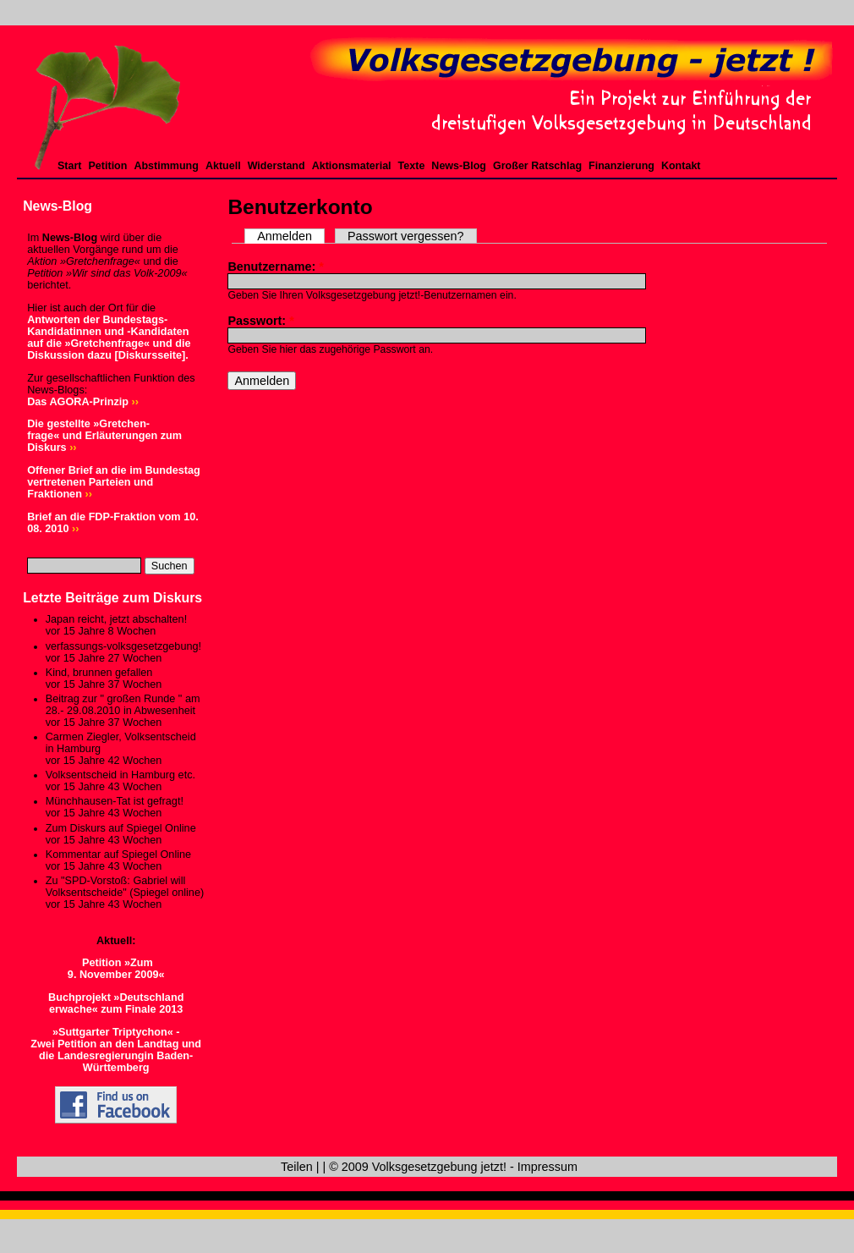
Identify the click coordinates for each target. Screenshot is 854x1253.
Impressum (547, 1166)
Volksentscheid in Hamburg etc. (120, 775)
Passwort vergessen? (406, 236)
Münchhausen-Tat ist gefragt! (114, 801)
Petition (108, 166)
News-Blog (458, 166)
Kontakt (681, 166)
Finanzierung (621, 166)
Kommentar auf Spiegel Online (118, 854)
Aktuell (223, 166)
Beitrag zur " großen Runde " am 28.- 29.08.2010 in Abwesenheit (123, 705)
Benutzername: (275, 266)
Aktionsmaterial (351, 166)
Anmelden (284, 236)
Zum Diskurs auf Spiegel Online (121, 828)
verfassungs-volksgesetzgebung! (123, 646)
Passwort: (260, 320)
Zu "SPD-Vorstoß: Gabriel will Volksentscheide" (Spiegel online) (125, 887)
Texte (411, 166)
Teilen (297, 1166)
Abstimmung (166, 166)
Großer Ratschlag (537, 166)
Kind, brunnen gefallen (99, 673)
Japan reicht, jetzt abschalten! (116, 619)
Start (69, 166)
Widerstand (276, 166)
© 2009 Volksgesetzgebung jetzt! (417, 1166)
